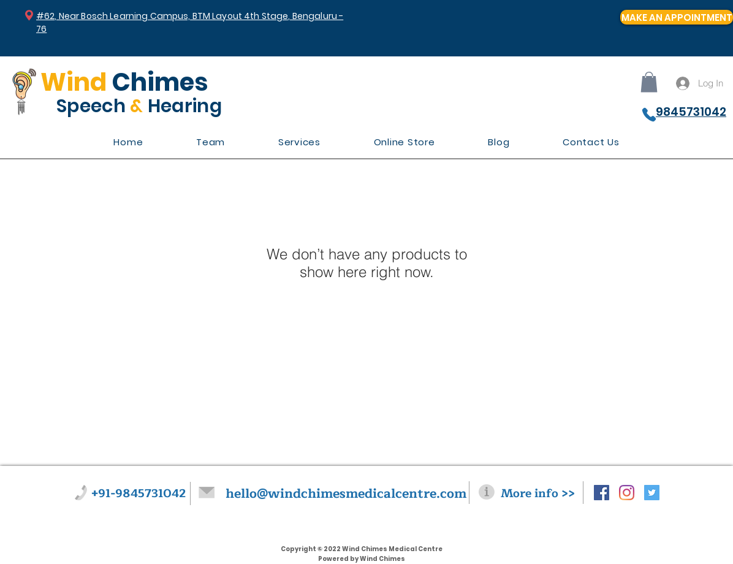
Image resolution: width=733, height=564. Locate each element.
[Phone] (649, 115)
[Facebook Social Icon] (601, 492)
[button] (649, 82)
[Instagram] (626, 492)
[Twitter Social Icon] (651, 492)
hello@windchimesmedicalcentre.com (346, 494)
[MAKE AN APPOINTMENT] (676, 17)
